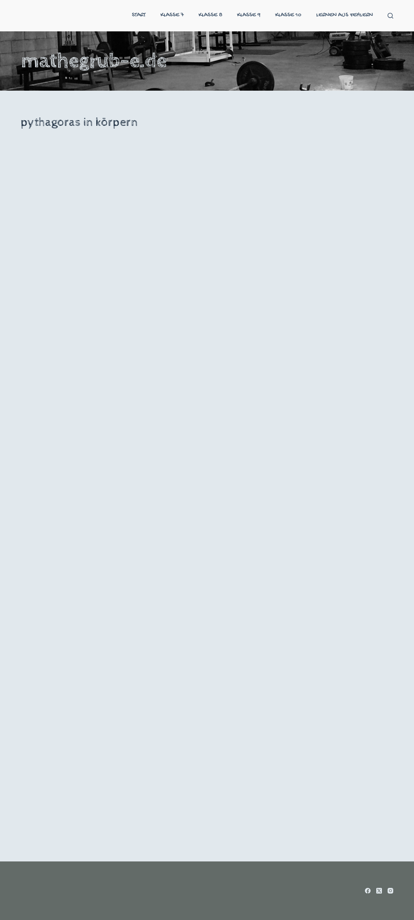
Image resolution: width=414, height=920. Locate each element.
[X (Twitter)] (379, 891)
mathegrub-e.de (94, 61)
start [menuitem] (139, 15)
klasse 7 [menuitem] (172, 15)
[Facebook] (368, 891)
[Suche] (390, 16)
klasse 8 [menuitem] (210, 15)
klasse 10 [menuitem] (288, 15)
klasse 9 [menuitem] (248, 15)
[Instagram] (390, 891)
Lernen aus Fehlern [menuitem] (344, 15)
